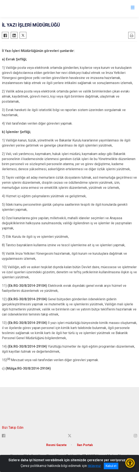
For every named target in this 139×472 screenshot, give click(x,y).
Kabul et (111, 466)
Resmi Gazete (56, 445)
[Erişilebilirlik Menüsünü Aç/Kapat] (130, 463)
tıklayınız (94, 466)
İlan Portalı (85, 445)
